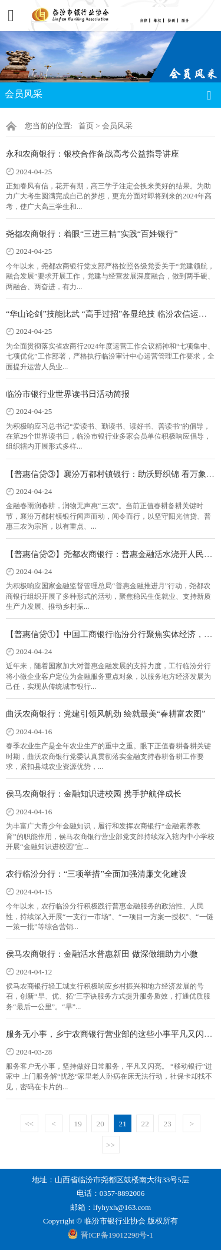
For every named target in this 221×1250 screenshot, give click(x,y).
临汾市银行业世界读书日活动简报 (68, 394)
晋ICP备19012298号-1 (117, 1235)
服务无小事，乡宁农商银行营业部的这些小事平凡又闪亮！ (113, 1034)
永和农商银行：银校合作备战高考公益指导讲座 (92, 153)
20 (100, 1123)
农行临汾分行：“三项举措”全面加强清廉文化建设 (96, 873)
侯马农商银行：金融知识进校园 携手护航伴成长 (94, 793)
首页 (86, 125)
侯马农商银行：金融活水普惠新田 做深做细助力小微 (102, 954)
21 (123, 1123)
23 (167, 1123)
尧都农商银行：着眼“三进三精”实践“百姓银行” (92, 233)
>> (110, 1144)
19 (78, 1123)
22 (145, 1123)
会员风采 (117, 125)
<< (29, 1123)
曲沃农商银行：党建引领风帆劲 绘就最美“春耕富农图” (105, 713)
